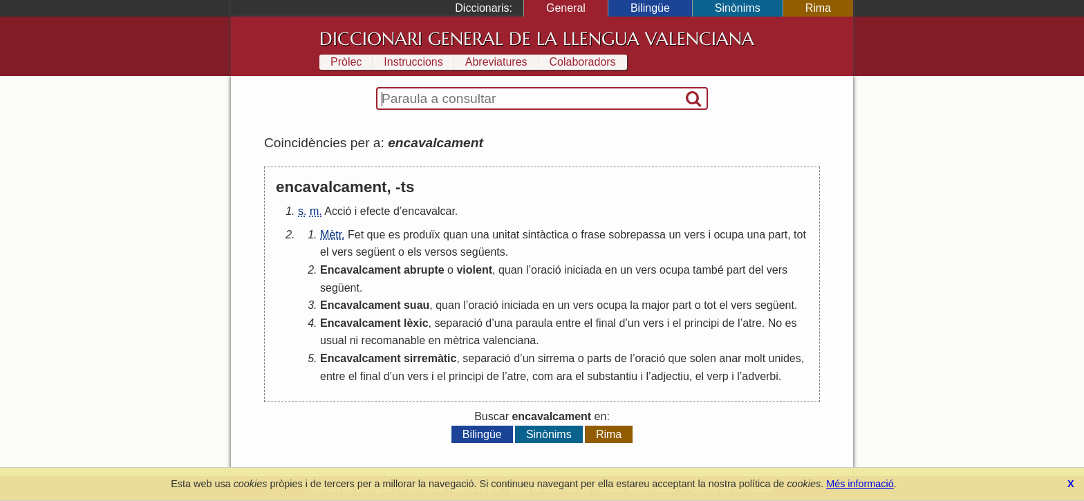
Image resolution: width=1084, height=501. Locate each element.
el (324, 252)
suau (416, 305)
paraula (534, 323)
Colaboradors (583, 62)
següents (482, 252)
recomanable (394, 340)
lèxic (416, 323)
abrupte (424, 270)
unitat (505, 234)
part (778, 234)
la (634, 305)
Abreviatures (496, 62)
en (611, 270)
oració (546, 270)
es (394, 234)
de (728, 323)
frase (593, 234)
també (708, 270)
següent (375, 252)
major (655, 305)
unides (785, 358)
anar (730, 358)
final (606, 323)
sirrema (556, 358)
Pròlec (346, 62)
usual (333, 340)
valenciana (509, 340)
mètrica (462, 340)
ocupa (728, 234)
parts (599, 358)
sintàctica (546, 234)
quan (455, 234)
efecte (375, 211)
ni (354, 340)
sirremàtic (430, 358)
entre (568, 323)
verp (718, 376)
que (376, 234)
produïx (421, 234)
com (542, 376)
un (675, 234)
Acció (337, 211)
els (414, 252)
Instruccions (413, 62)
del (756, 270)
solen (703, 358)
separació (458, 323)
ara (564, 376)
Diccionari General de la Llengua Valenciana (536, 39)
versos (440, 252)
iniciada (582, 270)
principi (702, 323)
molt (755, 358)
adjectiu (670, 376)
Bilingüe (650, 8)
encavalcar (428, 211)
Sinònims (737, 8)
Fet (356, 234)
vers (694, 234)
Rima (818, 8)
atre (752, 323)
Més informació (860, 483)
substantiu (612, 376)
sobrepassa (637, 234)
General (566, 8)
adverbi (760, 376)
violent (474, 270)
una (480, 234)
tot (800, 234)
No (775, 323)
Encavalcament (360, 270)
